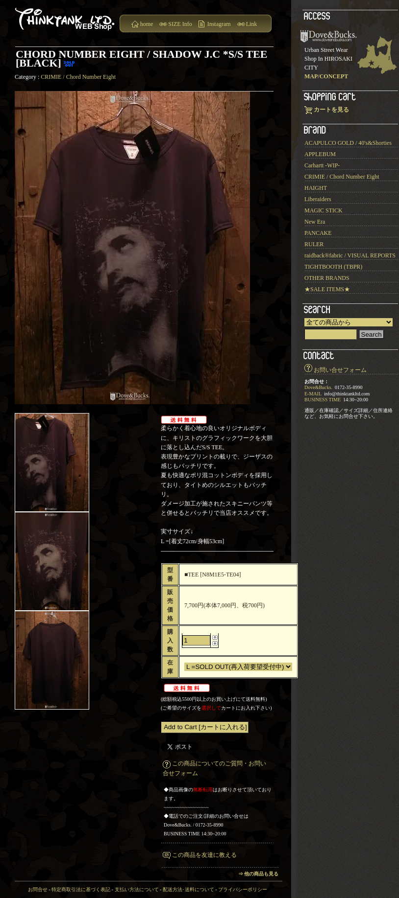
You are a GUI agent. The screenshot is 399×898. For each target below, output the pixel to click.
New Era (314, 221)
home (146, 24)
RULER (314, 244)
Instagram (219, 24)
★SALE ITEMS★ (327, 289)
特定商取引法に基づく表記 (80, 889)
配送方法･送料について (188, 889)
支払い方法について (137, 889)
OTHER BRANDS (326, 278)
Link (251, 24)
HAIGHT (315, 187)
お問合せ (38, 889)
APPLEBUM (320, 154)
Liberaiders (317, 199)
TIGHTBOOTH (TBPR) (333, 266)
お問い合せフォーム (340, 370)
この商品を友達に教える (204, 855)
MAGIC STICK (323, 210)
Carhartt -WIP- (322, 165)
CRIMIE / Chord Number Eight (78, 76)
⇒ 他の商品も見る (258, 873)
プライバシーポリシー (242, 889)
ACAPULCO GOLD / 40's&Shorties (348, 142)
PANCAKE (318, 233)
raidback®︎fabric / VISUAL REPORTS (350, 255)
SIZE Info (180, 24)
